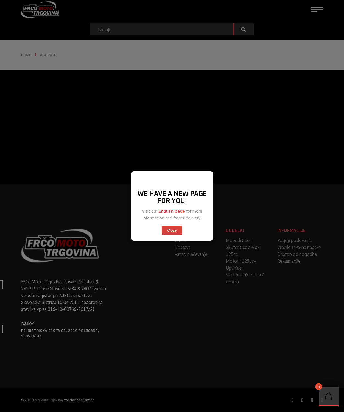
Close (172, 230)
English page (171, 211)
